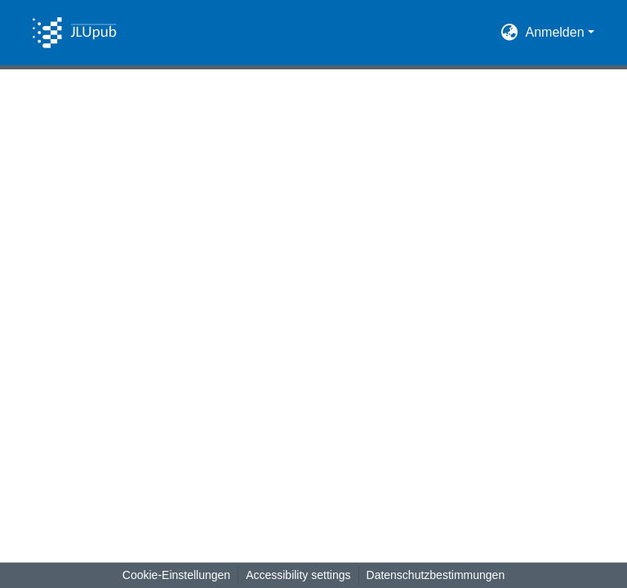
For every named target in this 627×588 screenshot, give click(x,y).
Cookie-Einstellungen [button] (176, 574)
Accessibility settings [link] (298, 574)
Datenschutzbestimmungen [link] (436, 574)
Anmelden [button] (557, 32)
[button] (74, 32)
